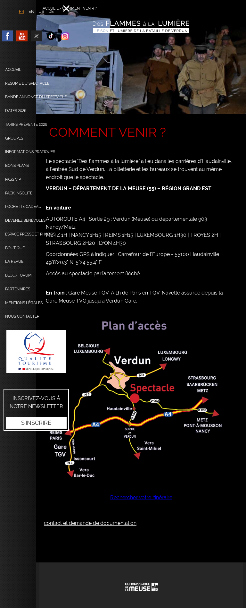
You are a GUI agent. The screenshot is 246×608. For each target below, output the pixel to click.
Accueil (13, 69)
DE (51, 11)
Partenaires (17, 289)
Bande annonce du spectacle (36, 97)
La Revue (14, 261)
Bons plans (17, 165)
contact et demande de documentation (90, 523)
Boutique (15, 248)
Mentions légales (24, 303)
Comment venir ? (79, 8)
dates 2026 (15, 110)
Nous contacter (22, 316)
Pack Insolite (18, 193)
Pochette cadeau (23, 206)
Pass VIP (13, 179)
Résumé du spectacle (27, 83)
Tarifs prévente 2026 (26, 124)
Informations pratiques (30, 152)
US (41, 11)
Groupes (14, 138)
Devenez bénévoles (25, 220)
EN (31, 11)
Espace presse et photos (30, 234)
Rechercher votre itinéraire (141, 497)
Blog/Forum (18, 275)
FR (21, 11)
